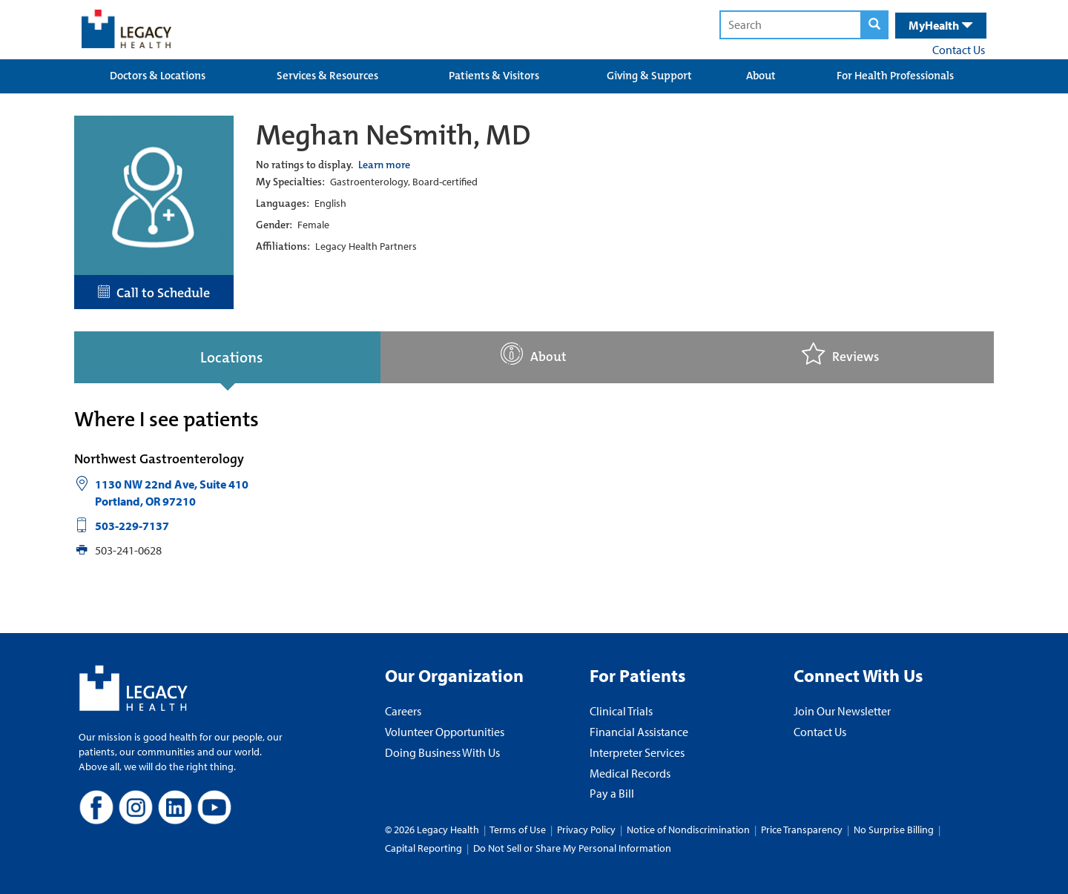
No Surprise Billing (894, 829)
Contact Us (958, 49)
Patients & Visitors (494, 75)
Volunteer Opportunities (444, 731)
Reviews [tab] (840, 353)
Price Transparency (802, 829)
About (761, 75)
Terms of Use (519, 829)
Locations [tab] (231, 357)
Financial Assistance (639, 731)
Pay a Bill (612, 793)
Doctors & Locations (157, 75)
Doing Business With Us (442, 752)
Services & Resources (327, 75)
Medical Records (630, 773)
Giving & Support (649, 75)
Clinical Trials (621, 710)
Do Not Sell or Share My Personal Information (572, 848)
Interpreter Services (637, 752)
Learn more (384, 164)
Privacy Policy (586, 829)
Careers (403, 710)
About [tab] (534, 353)
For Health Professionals (895, 75)
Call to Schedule (154, 293)
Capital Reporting (423, 848)
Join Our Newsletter (842, 710)
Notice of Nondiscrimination (688, 829)
